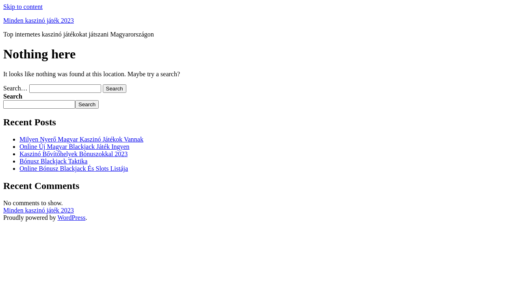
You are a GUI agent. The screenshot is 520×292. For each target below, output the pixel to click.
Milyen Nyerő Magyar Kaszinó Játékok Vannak (81, 139)
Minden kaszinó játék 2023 (38, 20)
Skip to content (23, 6)
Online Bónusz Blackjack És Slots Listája (74, 168)
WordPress (71, 217)
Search (12, 96)
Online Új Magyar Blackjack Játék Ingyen (75, 146)
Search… (15, 88)
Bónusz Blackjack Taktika (53, 161)
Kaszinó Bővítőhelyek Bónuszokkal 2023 (74, 153)
